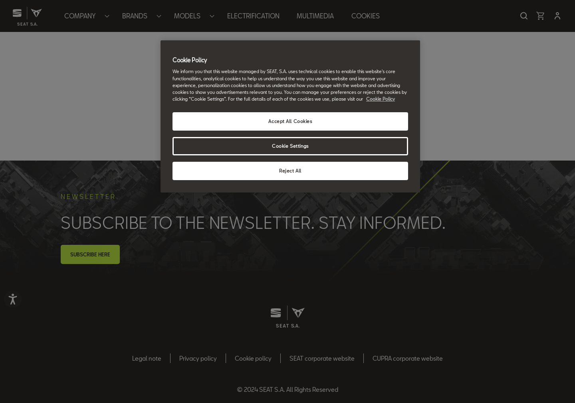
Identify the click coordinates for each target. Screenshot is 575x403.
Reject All (290, 170)
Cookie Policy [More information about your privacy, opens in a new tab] (380, 98)
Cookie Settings (290, 146)
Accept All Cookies (290, 121)
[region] (290, 116)
